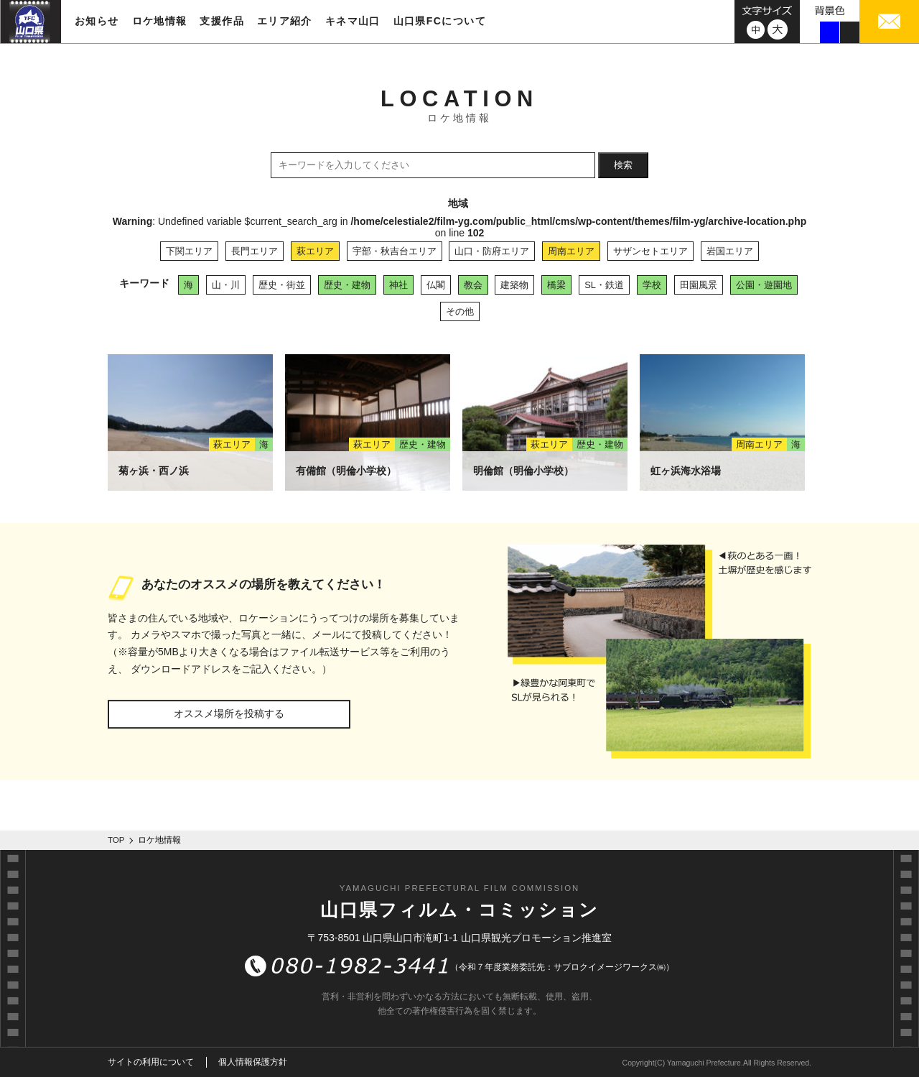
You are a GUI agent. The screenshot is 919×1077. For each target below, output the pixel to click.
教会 (473, 284)
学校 (652, 284)
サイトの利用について (151, 1062)
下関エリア (189, 251)
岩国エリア (729, 251)
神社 (398, 284)
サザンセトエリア (650, 251)
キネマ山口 (353, 21)
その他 (460, 311)
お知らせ (97, 21)
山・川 (226, 284)
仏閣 (435, 284)
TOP (116, 840)
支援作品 (222, 21)
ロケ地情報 (159, 21)
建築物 (514, 284)
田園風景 (698, 284)
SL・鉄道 (604, 284)
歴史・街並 (281, 284)
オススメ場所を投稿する (229, 713)
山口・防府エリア (491, 251)
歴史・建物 (347, 284)
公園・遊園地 (764, 284)
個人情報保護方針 (252, 1062)
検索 (623, 165)
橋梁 (556, 284)
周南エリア (571, 251)
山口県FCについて (439, 21)
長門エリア (254, 251)
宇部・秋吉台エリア (395, 251)
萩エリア (315, 251)
